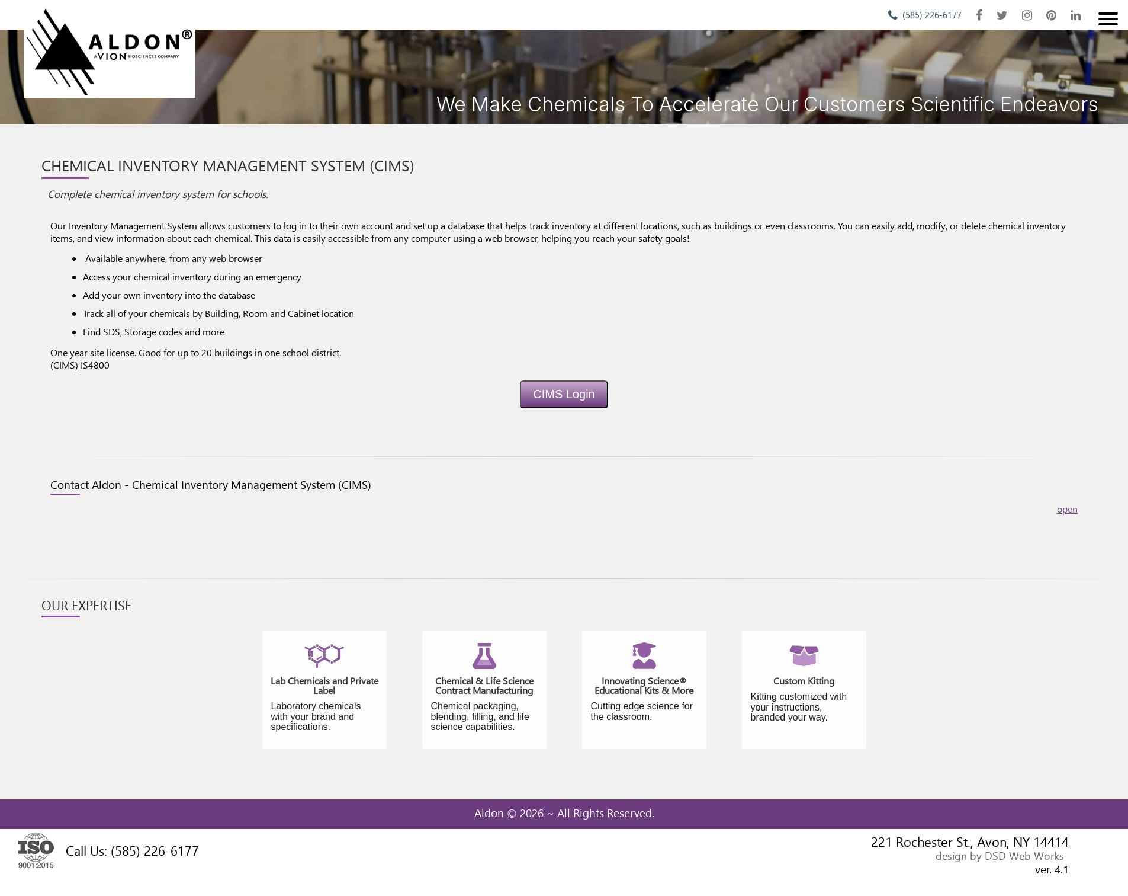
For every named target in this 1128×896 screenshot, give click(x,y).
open (1067, 509)
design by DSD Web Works (1000, 855)
